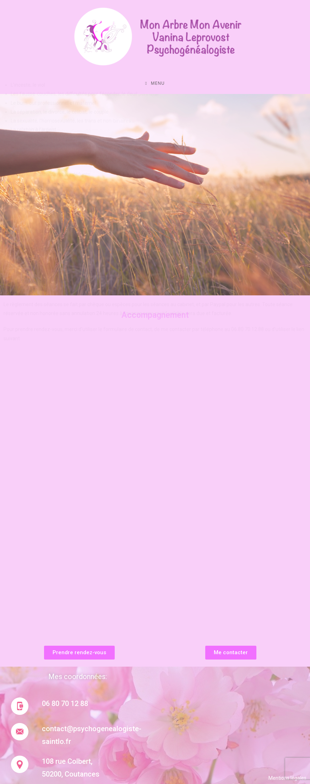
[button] (79, 653)
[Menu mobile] (155, 83)
